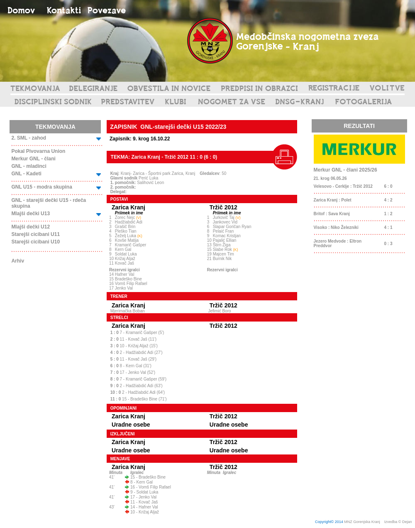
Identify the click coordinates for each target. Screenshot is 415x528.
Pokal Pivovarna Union (38, 151)
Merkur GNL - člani (33, 159)
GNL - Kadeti (26, 174)
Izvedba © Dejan (398, 522)
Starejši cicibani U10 (35, 242)
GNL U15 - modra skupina (41, 187)
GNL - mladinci (28, 166)
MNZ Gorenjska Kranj (362, 522)
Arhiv (17, 261)
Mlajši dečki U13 (30, 213)
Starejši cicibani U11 (35, 234)
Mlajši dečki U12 (30, 227)
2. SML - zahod (28, 138)
